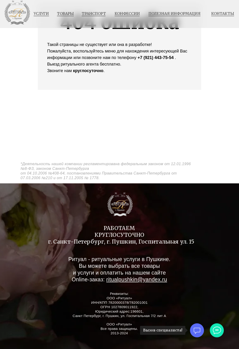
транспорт (94, 13)
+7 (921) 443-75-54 (155, 57)
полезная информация (174, 13)
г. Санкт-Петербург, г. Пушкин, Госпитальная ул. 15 (121, 241)
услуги (41, 13)
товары (65, 13)
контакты (222, 13)
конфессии (127, 13)
